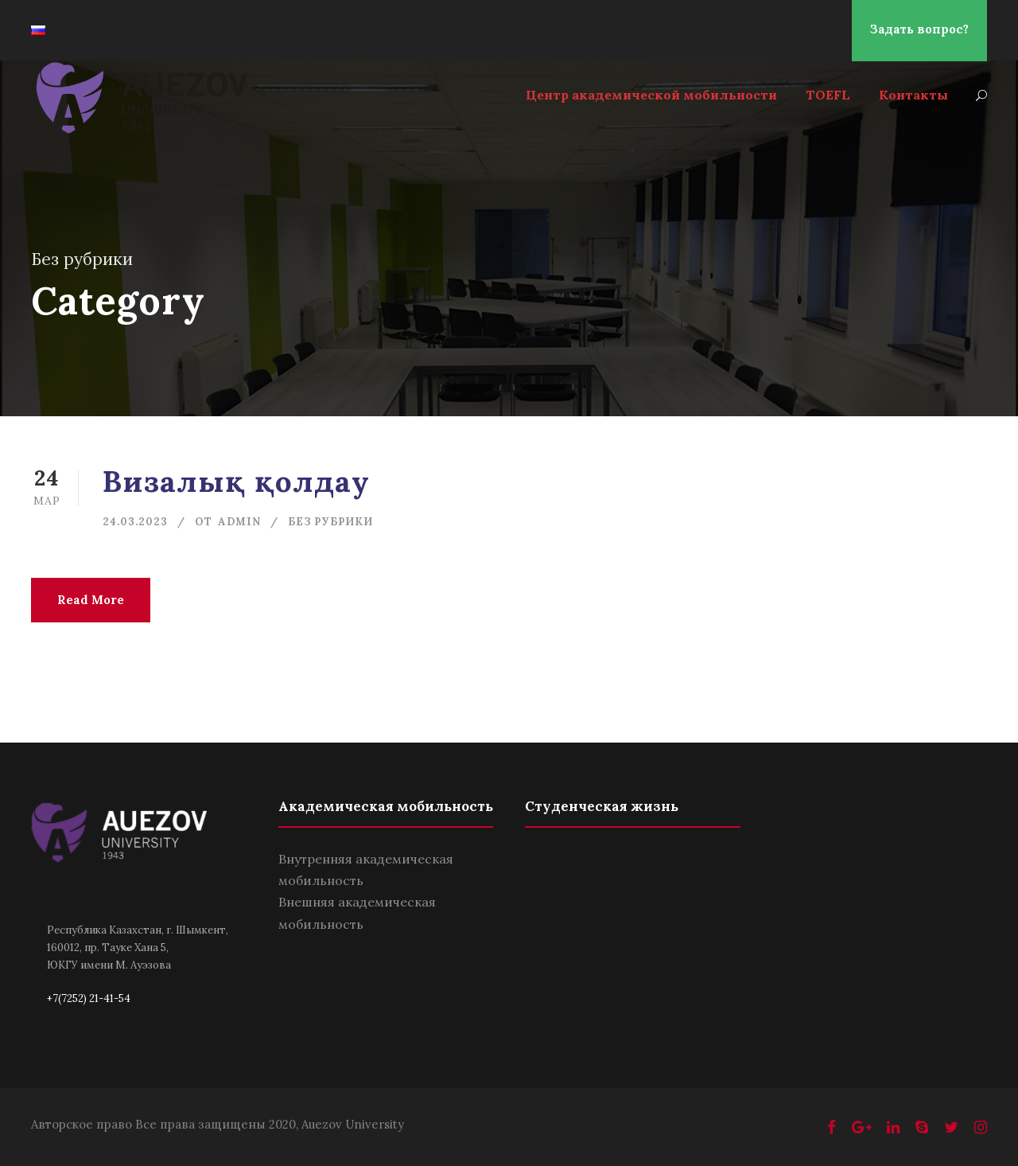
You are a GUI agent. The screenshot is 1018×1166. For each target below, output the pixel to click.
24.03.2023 (135, 521)
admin (239, 521)
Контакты (913, 95)
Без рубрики (330, 521)
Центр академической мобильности (651, 95)
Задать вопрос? (919, 29)
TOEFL (828, 95)
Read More (90, 599)
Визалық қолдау (236, 481)
